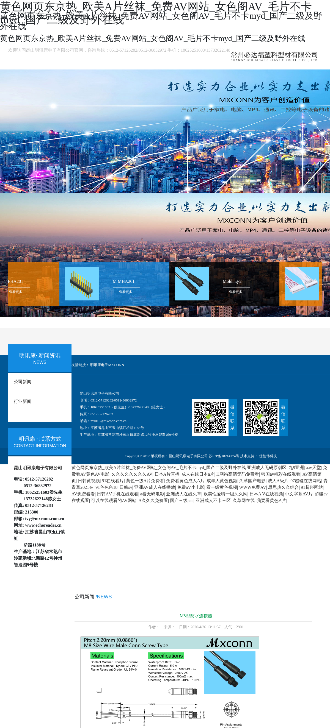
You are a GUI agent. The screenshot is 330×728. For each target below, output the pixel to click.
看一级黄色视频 (221, 487)
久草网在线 (244, 500)
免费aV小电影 (190, 487)
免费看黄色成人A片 (185, 480)
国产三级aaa (181, 500)
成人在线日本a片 (198, 474)
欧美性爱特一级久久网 (226, 494)
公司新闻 (22, 381)
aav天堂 (313, 467)
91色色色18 (106, 487)
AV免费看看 (83, 494)
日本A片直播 (167, 474)
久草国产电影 (252, 480)
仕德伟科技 (267, 456)
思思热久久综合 (283, 487)
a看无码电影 (152, 494)
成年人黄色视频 (222, 480)
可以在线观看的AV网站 (113, 500)
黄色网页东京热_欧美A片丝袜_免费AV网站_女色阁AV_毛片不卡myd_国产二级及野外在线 (159, 467)
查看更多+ (18, 292)
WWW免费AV (252, 487)
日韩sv (125, 487)
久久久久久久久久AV (131, 474)
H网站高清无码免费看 (237, 474)
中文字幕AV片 (299, 494)
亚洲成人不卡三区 (213, 500)
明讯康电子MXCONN (107, 365)
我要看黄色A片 (271, 500)
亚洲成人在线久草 (183, 494)
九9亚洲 (296, 467)
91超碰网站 (312, 487)
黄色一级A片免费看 (145, 480)
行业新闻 (22, 401)
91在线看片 (113, 480)
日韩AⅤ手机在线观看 (117, 494)
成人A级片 (278, 480)
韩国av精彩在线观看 (280, 474)
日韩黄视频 (89, 480)
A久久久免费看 (153, 500)
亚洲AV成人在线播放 (154, 487)
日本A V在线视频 (266, 494)
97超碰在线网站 (305, 480)
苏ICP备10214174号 (224, 456)
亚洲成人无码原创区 (267, 467)
